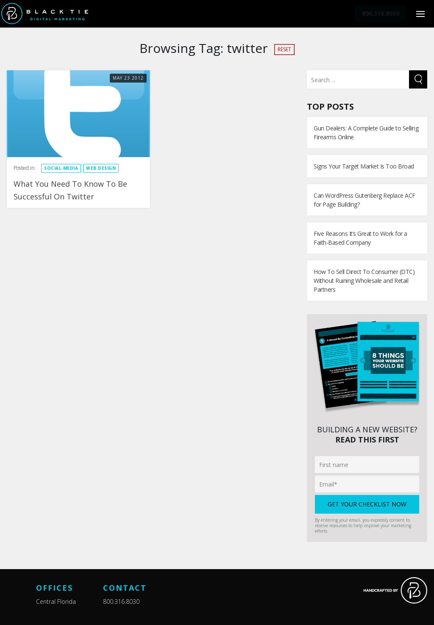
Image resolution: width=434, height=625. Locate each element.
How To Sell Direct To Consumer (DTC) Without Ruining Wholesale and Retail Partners (364, 280)
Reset (284, 49)
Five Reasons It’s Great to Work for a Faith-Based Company (360, 238)
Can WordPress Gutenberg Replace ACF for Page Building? (364, 199)
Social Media (61, 168)
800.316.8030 (121, 601)
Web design (101, 168)
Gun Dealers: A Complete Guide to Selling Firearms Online (366, 132)
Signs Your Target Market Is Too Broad (364, 166)
